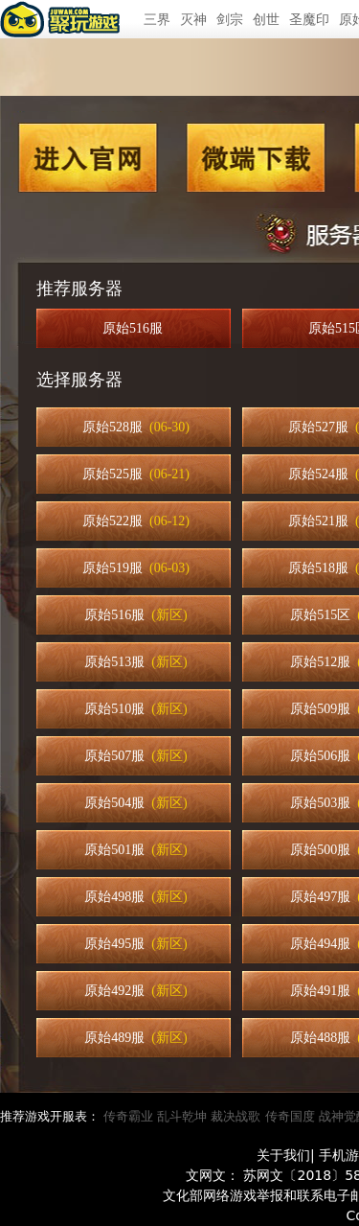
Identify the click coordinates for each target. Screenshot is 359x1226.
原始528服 (136, 427)
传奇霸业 (128, 1116)
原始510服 (135, 709)
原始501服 (135, 850)
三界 (157, 19)
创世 (266, 19)
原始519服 (136, 568)
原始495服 (135, 944)
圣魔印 (309, 19)
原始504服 (135, 803)
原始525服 (136, 474)
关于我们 (283, 1155)
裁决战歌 (235, 1116)
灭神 (193, 19)
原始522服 (136, 521)
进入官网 (88, 158)
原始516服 (135, 328)
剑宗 (229, 19)
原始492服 (135, 990)
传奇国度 (290, 1116)
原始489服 (135, 1037)
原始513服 (135, 662)
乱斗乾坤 (182, 1116)
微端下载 (256, 158)
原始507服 (135, 756)
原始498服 (135, 897)
